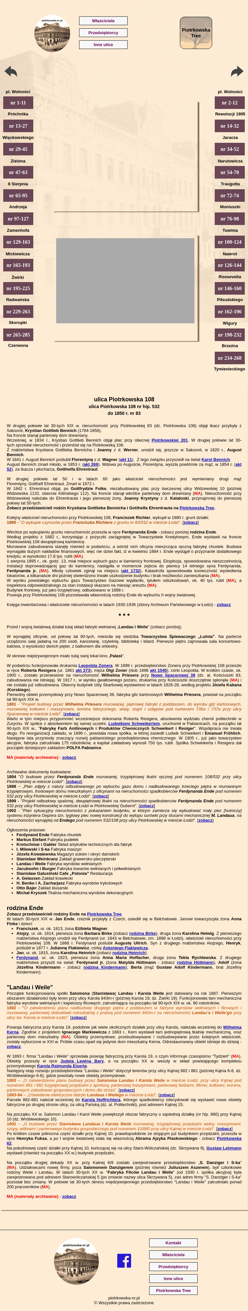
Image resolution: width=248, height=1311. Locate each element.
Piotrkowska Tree (197, 507)
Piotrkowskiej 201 (169, 440)
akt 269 (91, 464)
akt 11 (126, 459)
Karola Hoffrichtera (101, 1099)
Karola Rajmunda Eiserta (62, 1065)
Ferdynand (27, 957)
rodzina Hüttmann (195, 962)
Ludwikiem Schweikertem (134, 723)
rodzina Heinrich (128, 952)
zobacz (191, 522)
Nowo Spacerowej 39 (173, 675)
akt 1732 (131, 570)
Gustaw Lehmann (224, 1148)
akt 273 (83, 670)
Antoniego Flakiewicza (125, 947)
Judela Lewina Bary (82, 1061)
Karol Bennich (216, 459)
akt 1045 (158, 670)
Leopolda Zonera (95, 665)
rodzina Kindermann (104, 967)
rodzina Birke (142, 933)
